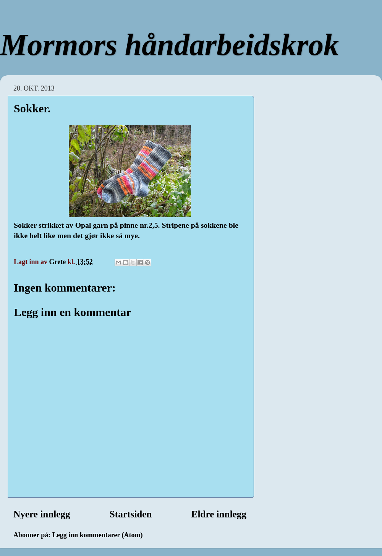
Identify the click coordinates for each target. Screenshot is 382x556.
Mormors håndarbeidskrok (169, 45)
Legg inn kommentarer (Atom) (97, 535)
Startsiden (131, 514)
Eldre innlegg (218, 514)
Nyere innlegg (41, 514)
